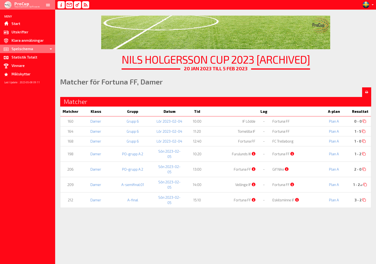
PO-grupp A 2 (132, 154)
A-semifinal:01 (132, 184)
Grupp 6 (133, 121)
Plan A (334, 121)
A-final (132, 200)
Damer (95, 121)
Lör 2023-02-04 (169, 121)
